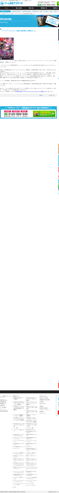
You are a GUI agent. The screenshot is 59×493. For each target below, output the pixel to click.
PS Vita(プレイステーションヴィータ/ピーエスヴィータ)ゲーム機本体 (19, 419)
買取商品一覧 (44, 8)
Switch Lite (35, 11)
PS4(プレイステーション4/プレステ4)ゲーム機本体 (31, 407)
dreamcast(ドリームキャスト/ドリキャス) (19, 435)
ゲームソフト (17, 448)
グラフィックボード (30, 485)
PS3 (55, 11)
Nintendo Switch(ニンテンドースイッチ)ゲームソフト (31, 449)
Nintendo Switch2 (16, 11)
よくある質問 (3, 407)
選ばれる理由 (19, 8)
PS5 (41, 11)
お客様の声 (2, 405)
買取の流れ (31, 8)
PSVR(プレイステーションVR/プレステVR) (31, 418)
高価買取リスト (3, 403)
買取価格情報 (3, 402)
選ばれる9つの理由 (44, 398)
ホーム (6, 8)
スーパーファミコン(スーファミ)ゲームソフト (19, 472)
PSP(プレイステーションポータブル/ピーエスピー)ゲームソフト (31, 464)
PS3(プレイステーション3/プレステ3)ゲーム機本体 (31, 411)
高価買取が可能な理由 (45, 399)
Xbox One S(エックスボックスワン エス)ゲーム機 (19, 425)
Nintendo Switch (26, 11)
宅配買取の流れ (3, 400)
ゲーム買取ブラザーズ (4, 13)
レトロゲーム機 (29, 428)
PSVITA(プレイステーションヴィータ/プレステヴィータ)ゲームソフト (19, 464)
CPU (15, 487)
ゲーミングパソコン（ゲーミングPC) (19, 484)
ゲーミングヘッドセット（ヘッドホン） (31, 481)
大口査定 (42, 401)
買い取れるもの (43, 396)
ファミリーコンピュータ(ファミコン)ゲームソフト (31, 468)
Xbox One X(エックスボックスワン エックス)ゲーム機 (31, 425)
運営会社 (42, 406)
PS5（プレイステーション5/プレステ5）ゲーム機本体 (31, 403)
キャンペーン (3, 409)
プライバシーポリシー (45, 409)
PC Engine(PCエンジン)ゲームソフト (31, 475)
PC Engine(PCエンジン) (19, 446)
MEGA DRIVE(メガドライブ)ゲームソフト (19, 475)
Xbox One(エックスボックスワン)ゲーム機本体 (31, 421)
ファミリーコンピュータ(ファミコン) (19, 438)
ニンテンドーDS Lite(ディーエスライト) (31, 478)
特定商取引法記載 (44, 408)
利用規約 (42, 411)
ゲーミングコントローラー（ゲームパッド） (19, 481)
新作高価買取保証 (4, 411)
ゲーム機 (16, 428)
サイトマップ (43, 413)
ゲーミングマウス (30, 483)
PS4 (51, 11)
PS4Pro (46, 11)
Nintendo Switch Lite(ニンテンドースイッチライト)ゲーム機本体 (19, 403)
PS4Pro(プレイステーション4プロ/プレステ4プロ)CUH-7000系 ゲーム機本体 (19, 408)
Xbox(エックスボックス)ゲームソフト (19, 468)
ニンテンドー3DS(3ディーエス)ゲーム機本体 (19, 415)
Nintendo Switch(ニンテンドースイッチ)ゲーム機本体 (31, 399)
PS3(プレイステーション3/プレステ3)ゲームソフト (19, 460)
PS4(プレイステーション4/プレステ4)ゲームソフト (31, 460)
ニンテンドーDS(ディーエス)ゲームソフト (31, 453)
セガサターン (29, 446)
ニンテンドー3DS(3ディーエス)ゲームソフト (19, 453)
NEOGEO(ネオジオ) (30, 429)
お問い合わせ (43, 403)
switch (11, 13)
